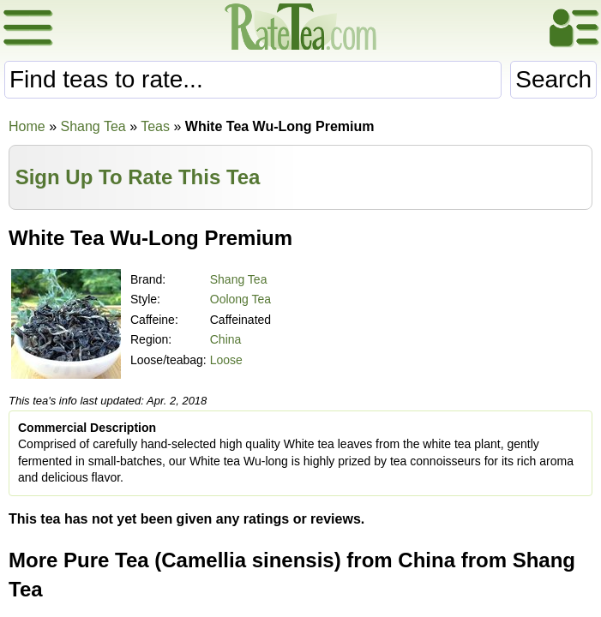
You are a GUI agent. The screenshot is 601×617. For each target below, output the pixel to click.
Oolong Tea (240, 299)
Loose (226, 360)
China (226, 339)
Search (553, 79)
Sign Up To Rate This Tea (138, 177)
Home (27, 126)
